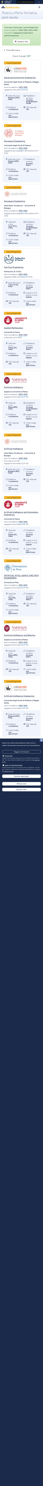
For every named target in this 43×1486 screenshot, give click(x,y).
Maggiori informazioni (21, 752)
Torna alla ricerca (12, 50)
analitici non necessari (13, 765)
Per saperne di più (7, 771)
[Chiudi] (41, 740)
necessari (8, 756)
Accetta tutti (21, 789)
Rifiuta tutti (21, 784)
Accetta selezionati (21, 776)
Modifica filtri (21, 41)
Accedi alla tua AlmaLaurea (26, 2)
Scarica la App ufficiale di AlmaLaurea (6, 2)
